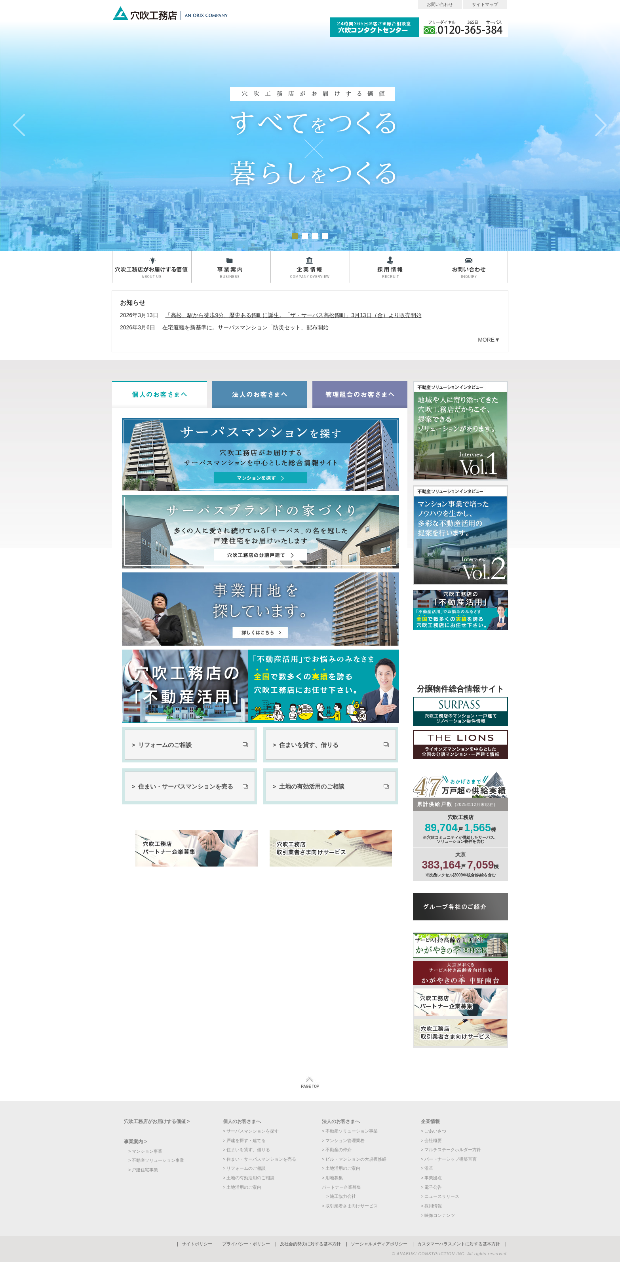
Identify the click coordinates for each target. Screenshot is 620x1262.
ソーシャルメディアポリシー (379, 1243)
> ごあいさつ (433, 1131)
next (601, 125)
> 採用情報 (431, 1205)
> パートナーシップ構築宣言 (449, 1159)
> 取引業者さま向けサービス (350, 1205)
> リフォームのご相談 (162, 744)
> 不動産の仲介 (337, 1149)
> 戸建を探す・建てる (244, 1140)
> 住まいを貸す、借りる (306, 744)
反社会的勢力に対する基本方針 (310, 1243)
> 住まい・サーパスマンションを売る (182, 786)
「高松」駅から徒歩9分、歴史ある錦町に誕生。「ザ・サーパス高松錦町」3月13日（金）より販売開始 (293, 315)
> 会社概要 (431, 1140)
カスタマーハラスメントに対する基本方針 (458, 1243)
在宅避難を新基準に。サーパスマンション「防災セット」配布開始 (245, 327)
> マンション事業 (145, 1151)
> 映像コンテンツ (438, 1215)
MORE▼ (489, 339)
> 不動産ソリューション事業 (156, 1160)
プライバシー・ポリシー (246, 1243)
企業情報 (310, 267)
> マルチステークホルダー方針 (451, 1149)
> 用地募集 (332, 1177)
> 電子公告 (431, 1187)
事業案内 (230, 267)
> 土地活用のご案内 (242, 1187)
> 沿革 (427, 1168)
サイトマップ (485, 4)
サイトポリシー (197, 1243)
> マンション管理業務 (343, 1140)
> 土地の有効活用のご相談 (308, 786)
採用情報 (389, 267)
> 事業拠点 (431, 1177)
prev (19, 125)
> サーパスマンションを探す (251, 1131)
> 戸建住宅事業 (143, 1169)
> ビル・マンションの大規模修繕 (354, 1159)
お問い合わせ (440, 4)
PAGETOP (310, 1082)
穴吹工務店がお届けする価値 (151, 267)
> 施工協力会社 (341, 1196)
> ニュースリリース (440, 1196)
